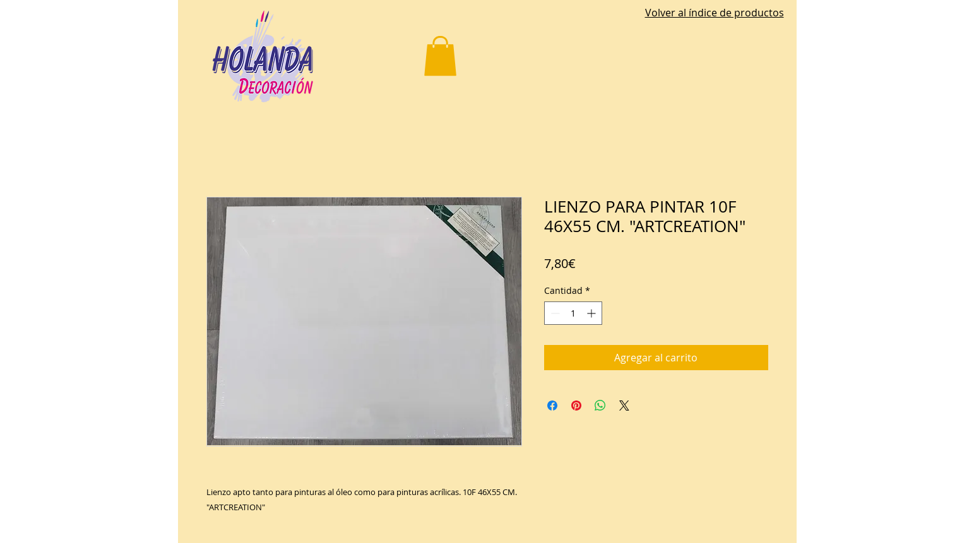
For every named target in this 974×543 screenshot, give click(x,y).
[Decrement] (554, 313)
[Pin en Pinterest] (576, 405)
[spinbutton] (573, 313)
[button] (440, 56)
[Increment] (592, 313)
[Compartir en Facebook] (552, 405)
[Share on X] (624, 405)
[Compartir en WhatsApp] (600, 405)
